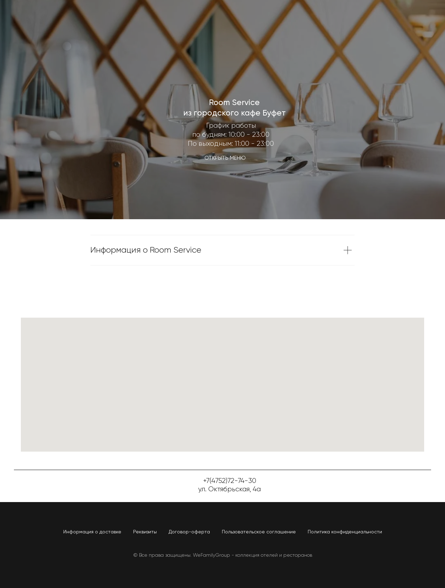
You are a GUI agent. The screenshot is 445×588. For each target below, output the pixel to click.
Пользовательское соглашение (259, 532)
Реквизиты (145, 532)
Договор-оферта (189, 532)
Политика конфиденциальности (345, 532)
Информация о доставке (92, 532)
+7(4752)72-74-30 (229, 480)
